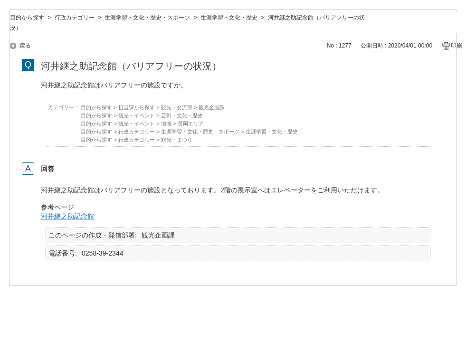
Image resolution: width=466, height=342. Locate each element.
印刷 (456, 45)
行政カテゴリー (75, 17)
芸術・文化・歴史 (182, 115)
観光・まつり (176, 139)
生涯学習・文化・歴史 (228, 17)
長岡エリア (191, 123)
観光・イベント (136, 115)
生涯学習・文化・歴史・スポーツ (147, 17)
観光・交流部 (176, 107)
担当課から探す (136, 107)
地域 (166, 123)
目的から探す (27, 17)
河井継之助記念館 (67, 216)
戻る (25, 45)
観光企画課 (212, 107)
